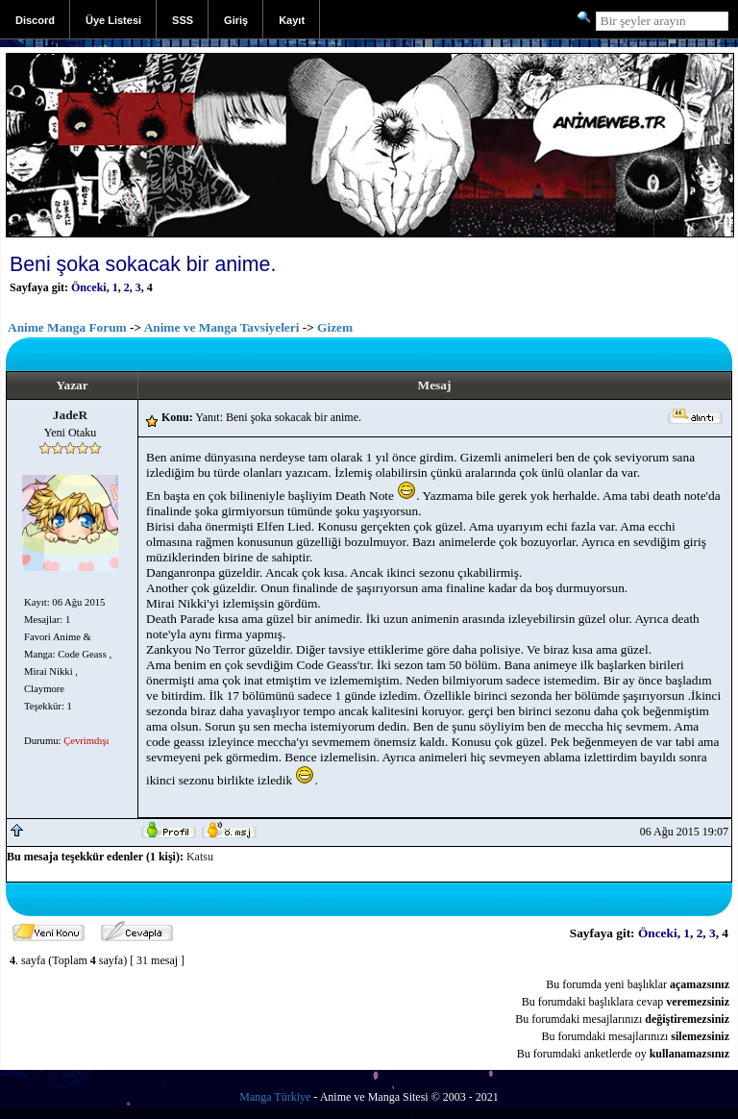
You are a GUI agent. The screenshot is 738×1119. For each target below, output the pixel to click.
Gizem (335, 327)
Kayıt (292, 20)
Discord (35, 20)
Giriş (236, 20)
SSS (182, 20)
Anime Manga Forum (67, 327)
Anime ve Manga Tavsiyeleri (222, 327)
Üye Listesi (113, 20)
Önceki (89, 287)
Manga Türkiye (274, 1097)
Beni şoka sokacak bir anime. (143, 264)
